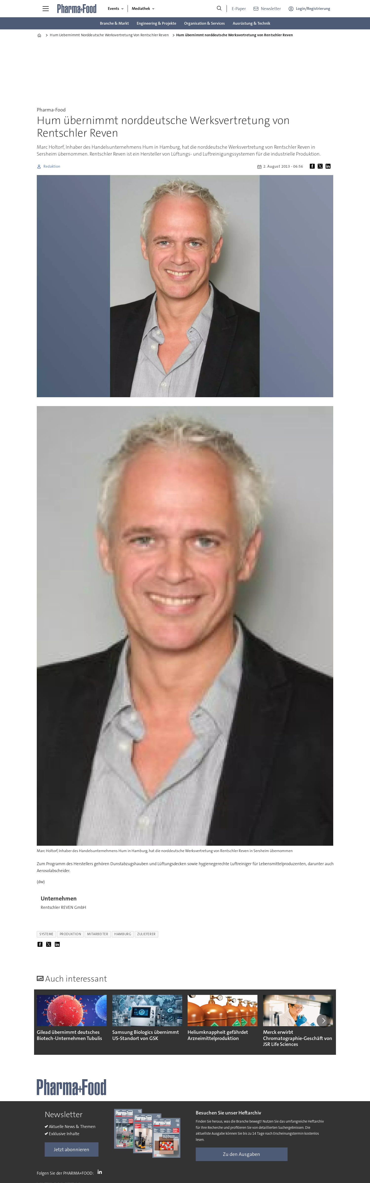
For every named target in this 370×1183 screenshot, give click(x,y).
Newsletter (271, 8)
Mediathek (141, 8)
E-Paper (239, 8)
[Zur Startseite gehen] (77, 8)
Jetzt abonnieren (71, 1149)
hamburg (122, 934)
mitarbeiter (97, 934)
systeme (46, 934)
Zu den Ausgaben (241, 1154)
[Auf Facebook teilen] (313, 166)
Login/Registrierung (313, 8)
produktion (70, 934)
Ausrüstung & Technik (251, 23)
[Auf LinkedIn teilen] (329, 166)
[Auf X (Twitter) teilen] (321, 166)
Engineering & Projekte (156, 23)
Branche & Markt (114, 23)
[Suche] (219, 9)
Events (113, 8)
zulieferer (146, 934)
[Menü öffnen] (45, 8)
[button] (324, 1021)
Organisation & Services (204, 23)
